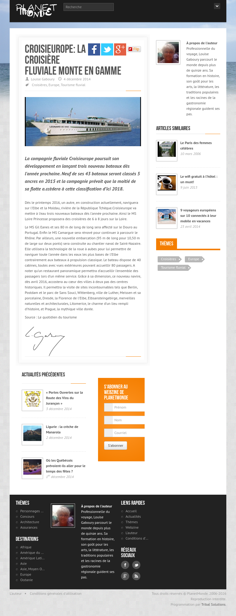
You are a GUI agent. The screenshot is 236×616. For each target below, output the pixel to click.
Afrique (25, 547)
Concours (27, 516)
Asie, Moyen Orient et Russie (32, 569)
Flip (134, 49)
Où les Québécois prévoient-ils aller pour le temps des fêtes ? (65, 465)
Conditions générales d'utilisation (56, 593)
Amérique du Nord (32, 552)
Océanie (26, 579)
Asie (23, 563)
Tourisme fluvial (73, 84)
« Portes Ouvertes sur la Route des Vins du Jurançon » (64, 398)
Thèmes (166, 244)
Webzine (132, 527)
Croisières (39, 84)
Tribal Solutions (213, 604)
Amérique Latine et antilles (32, 558)
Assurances (28, 527)
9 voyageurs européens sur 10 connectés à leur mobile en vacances (198, 215)
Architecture (29, 522)
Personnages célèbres (32, 511)
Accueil (131, 511)
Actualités (133, 516)
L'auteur (132, 532)
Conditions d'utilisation (138, 538)
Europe (53, 84)
